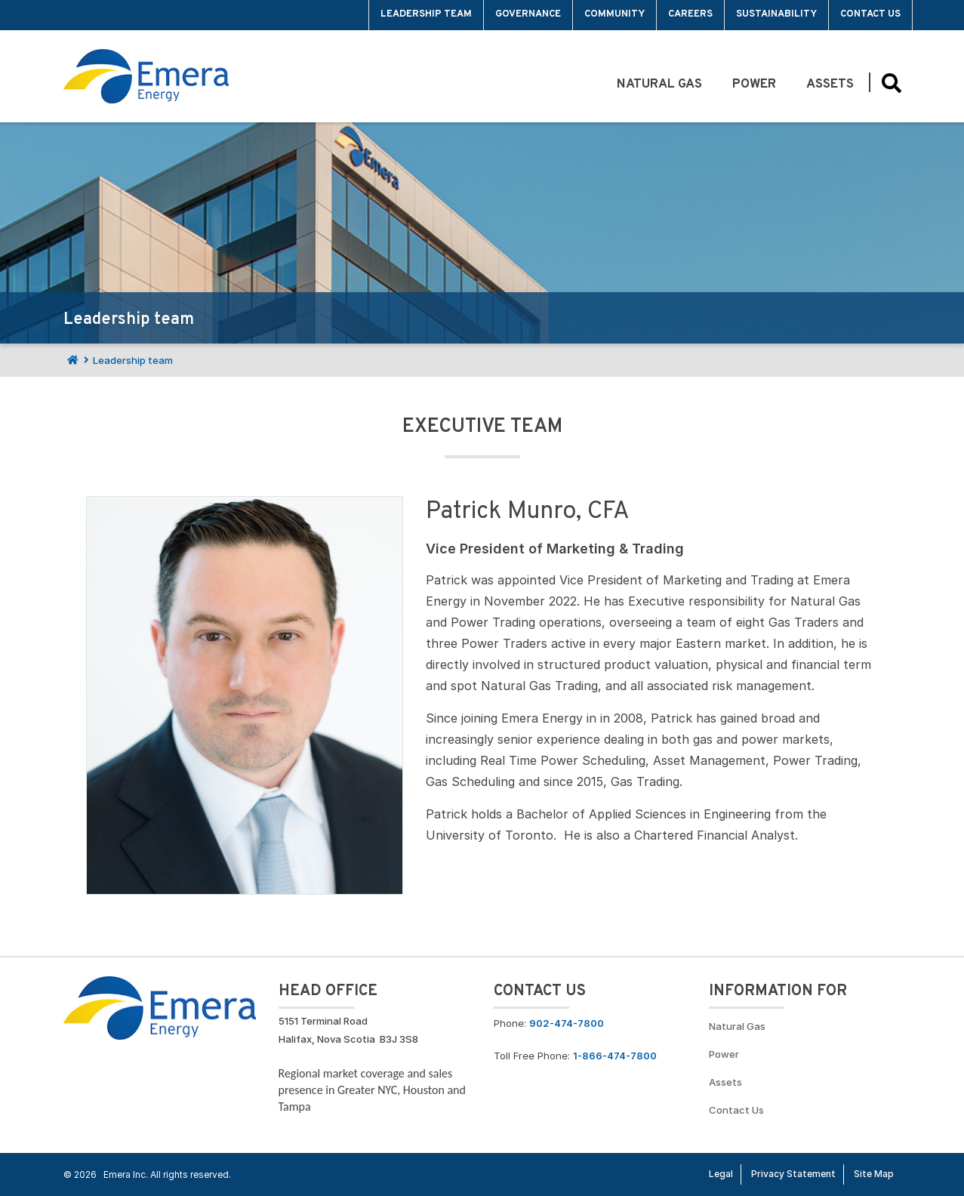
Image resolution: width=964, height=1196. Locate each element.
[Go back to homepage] (146, 76)
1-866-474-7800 (615, 1056)
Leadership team (426, 14)
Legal (721, 1173)
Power (754, 84)
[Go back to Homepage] (159, 1006)
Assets (830, 84)
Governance (528, 14)
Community (614, 14)
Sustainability (776, 14)
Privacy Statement (793, 1173)
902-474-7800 (566, 1023)
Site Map (874, 1173)
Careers (690, 14)
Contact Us (870, 14)
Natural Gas (659, 84)
